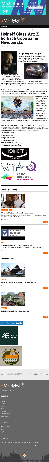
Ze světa (3, 401)
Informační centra (5, 416)
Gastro (2, 406)
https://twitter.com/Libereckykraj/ (11, 144)
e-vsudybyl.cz (4, 390)
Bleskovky (3, 427)
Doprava (3, 403)
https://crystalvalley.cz (8, 137)
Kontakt (2, 431)
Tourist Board (4, 415)
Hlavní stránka (4, 30)
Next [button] (47, 375)
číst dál (46, 222)
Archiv (2, 432)
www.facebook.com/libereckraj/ (11, 142)
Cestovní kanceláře (5, 413)
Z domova (3, 400)
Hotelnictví (3, 405)
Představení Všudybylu (6, 426)
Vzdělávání (3, 411)
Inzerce (2, 429)
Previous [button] (2, 375)
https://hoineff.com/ (7, 135)
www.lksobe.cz (5, 139)
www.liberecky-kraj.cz (7, 140)
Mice (12, 30)
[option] (14, 374)
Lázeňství (3, 408)
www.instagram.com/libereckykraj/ (11, 145)
